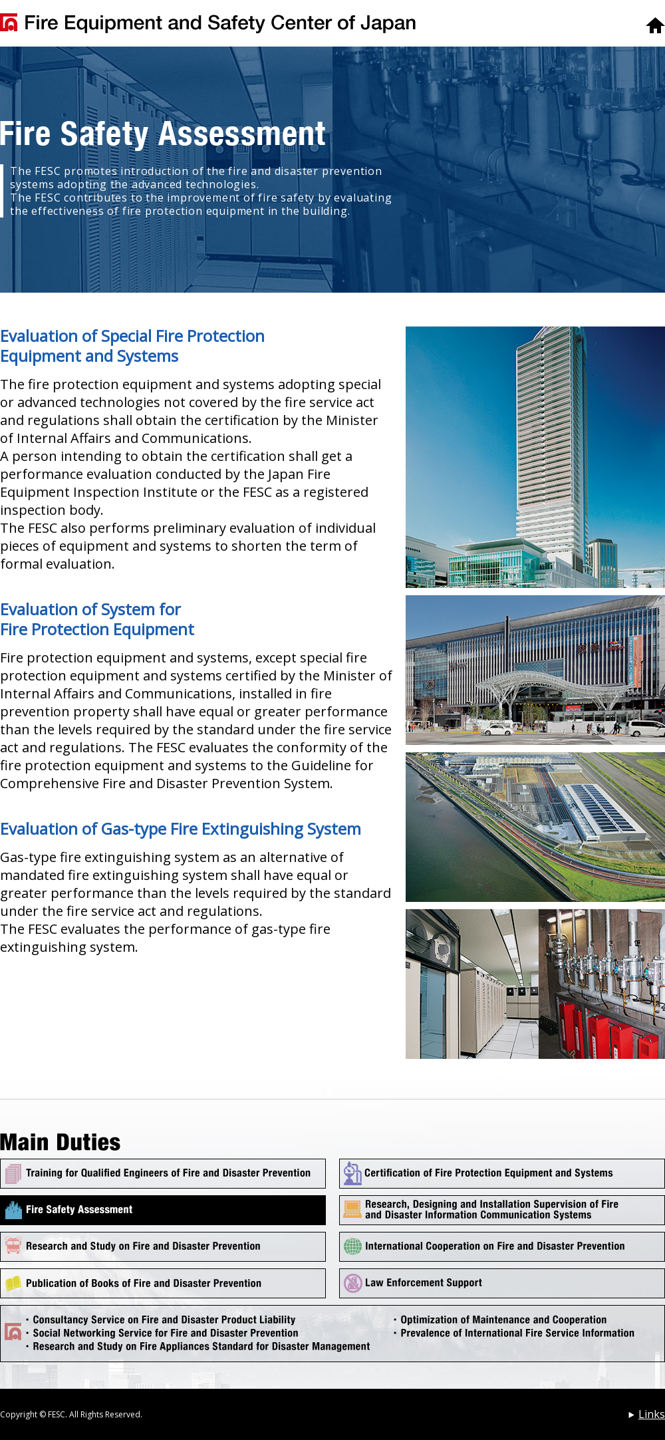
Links (651, 1414)
